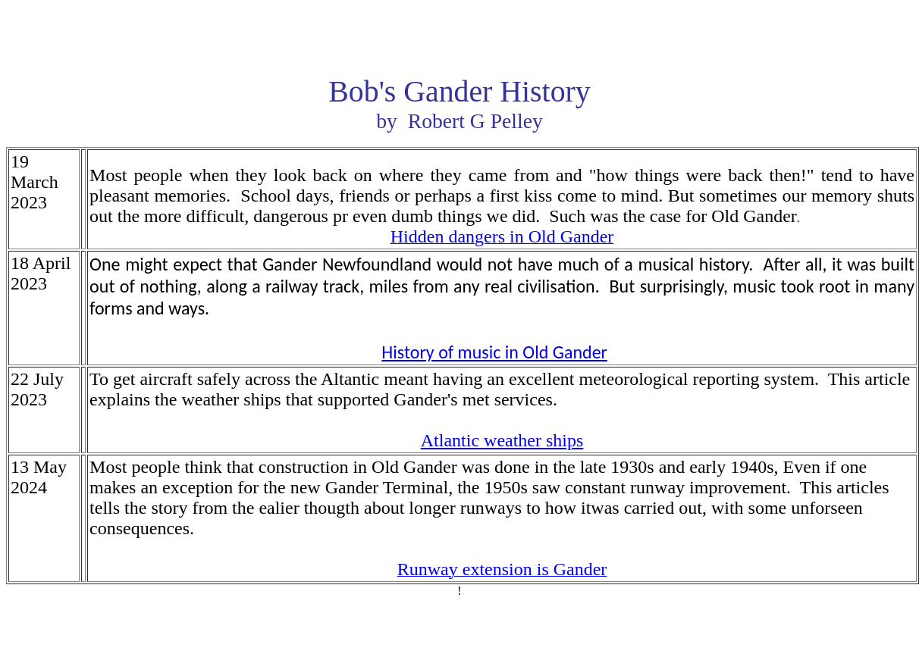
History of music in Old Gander (494, 352)
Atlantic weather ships (502, 440)
